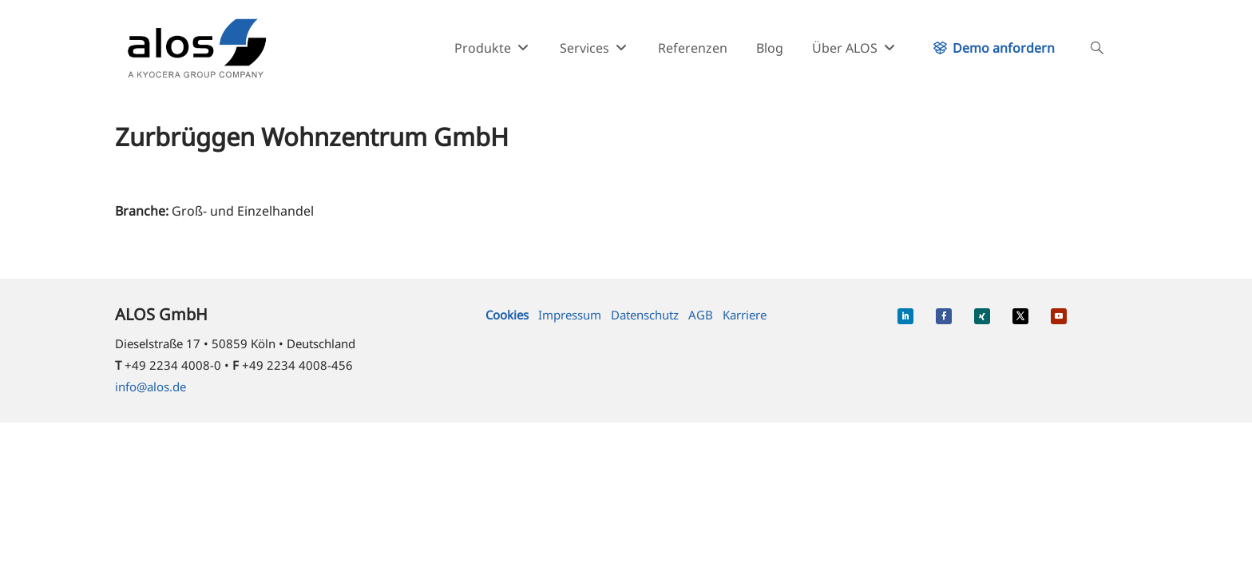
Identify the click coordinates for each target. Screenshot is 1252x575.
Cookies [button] (507, 315)
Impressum (569, 315)
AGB (700, 315)
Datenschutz (645, 315)
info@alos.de (150, 387)
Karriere (745, 315)
